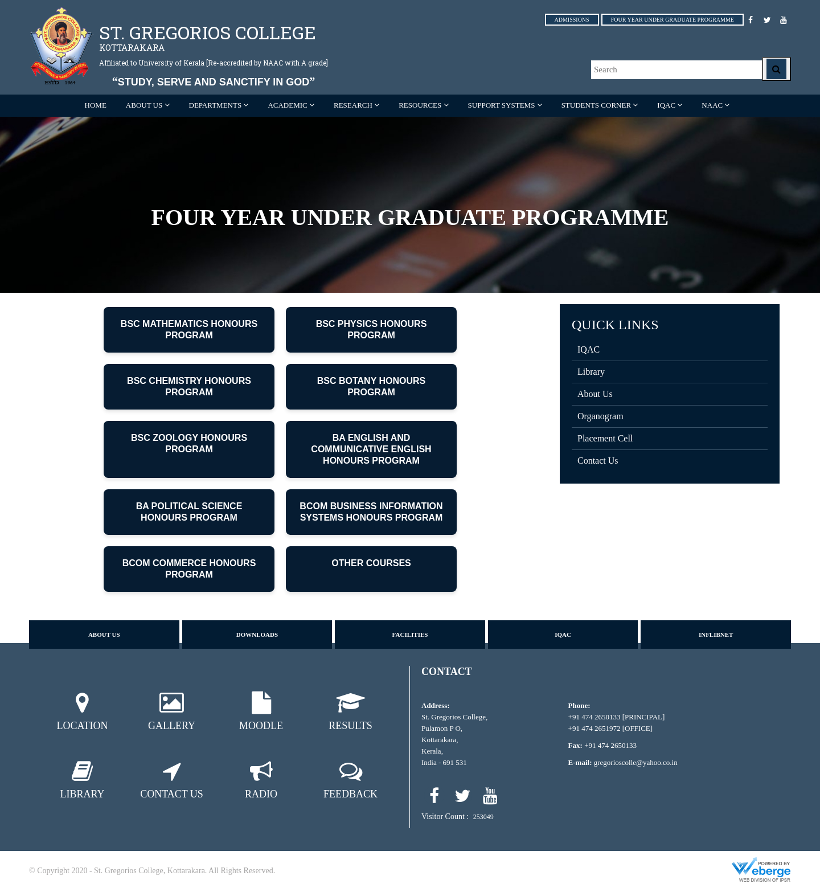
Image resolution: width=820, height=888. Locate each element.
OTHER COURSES (371, 563)
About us (104, 634)
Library (591, 372)
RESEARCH (353, 105)
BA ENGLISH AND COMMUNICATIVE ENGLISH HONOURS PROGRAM (371, 449)
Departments (215, 105)
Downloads (257, 634)
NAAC (712, 105)
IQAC (666, 105)
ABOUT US (144, 105)
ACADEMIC (287, 105)
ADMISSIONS (572, 20)
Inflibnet (716, 634)
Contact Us (597, 460)
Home (95, 105)
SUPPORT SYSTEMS (501, 105)
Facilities (410, 634)
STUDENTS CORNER (596, 105)
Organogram (600, 416)
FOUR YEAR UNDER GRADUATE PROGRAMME (672, 20)
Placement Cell (605, 438)
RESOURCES (420, 105)
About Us (595, 394)
